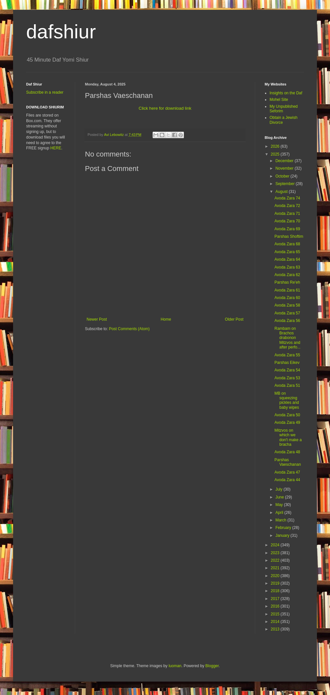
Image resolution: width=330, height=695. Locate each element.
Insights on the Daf (286, 93)
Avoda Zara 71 (287, 213)
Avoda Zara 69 (287, 229)
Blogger (212, 666)
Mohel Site (279, 99)
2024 (276, 545)
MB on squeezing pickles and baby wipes (286, 400)
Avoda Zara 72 (287, 205)
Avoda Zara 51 (287, 385)
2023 (276, 553)
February (283, 527)
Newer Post (97, 319)
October (282, 176)
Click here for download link (165, 108)
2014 (276, 621)
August (282, 191)
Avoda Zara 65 (287, 252)
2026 (276, 146)
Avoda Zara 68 (287, 244)
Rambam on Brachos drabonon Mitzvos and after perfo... (287, 338)
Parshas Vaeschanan (287, 462)
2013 (276, 629)
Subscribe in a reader (44, 92)
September (285, 183)
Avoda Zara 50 (287, 415)
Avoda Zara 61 (287, 290)
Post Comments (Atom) (129, 329)
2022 (276, 560)
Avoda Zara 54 (287, 370)
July (279, 489)
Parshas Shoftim (288, 236)
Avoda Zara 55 (287, 355)
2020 (276, 575)
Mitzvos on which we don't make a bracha (288, 437)
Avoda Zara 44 (287, 480)
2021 (276, 568)
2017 (276, 598)
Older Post (234, 319)
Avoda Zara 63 (287, 267)
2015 (276, 614)
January (282, 535)
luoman (175, 666)
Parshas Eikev (287, 362)
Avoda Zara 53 (287, 378)
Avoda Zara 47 (287, 472)
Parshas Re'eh (287, 282)
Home (166, 319)
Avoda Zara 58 (287, 305)
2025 (276, 154)
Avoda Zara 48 (287, 452)
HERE (55, 148)
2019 (276, 583)
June (280, 497)
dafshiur (61, 32)
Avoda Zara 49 (287, 422)
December (285, 161)
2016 (276, 606)
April (279, 512)
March (281, 520)
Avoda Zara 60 (287, 297)
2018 (276, 591)
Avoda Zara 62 (287, 274)
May (279, 504)
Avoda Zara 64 (287, 259)
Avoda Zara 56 (287, 320)
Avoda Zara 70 (287, 221)
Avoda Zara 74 (287, 198)
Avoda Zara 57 (287, 313)
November (285, 168)
